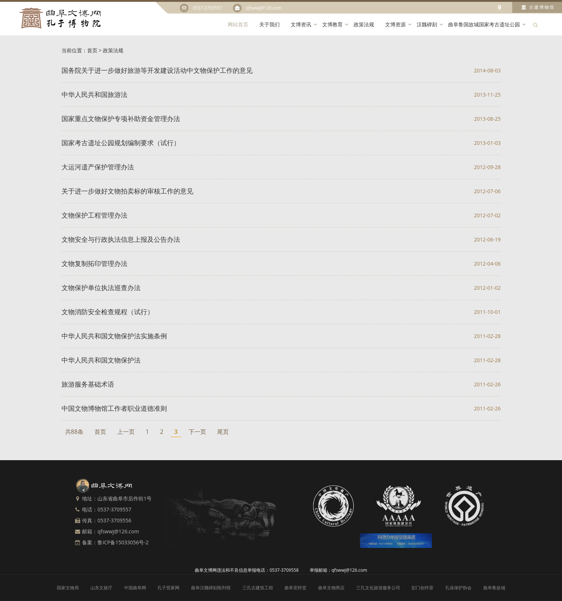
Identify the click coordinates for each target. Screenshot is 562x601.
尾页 (223, 432)
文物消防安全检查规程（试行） (108, 311)
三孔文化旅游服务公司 (378, 588)
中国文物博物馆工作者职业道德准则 (114, 408)
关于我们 (269, 24)
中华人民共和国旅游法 (94, 94)
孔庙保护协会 (458, 588)
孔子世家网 (168, 588)
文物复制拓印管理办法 (94, 263)
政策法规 (364, 24)
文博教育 (332, 24)
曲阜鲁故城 (494, 588)
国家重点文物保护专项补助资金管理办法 (121, 118)
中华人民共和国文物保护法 (101, 360)
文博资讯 (301, 24)
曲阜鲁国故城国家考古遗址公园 (484, 24)
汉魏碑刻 (427, 24)
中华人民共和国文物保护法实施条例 (114, 335)
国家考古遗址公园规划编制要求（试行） (121, 142)
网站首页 (238, 24)
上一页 (126, 432)
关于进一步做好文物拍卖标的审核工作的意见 (127, 191)
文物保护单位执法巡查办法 (101, 287)
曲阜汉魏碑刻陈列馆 (211, 588)
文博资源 (395, 24)
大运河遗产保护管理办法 (98, 166)
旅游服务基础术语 (88, 384)
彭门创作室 (422, 588)
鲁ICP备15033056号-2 (123, 542)
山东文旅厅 (101, 588)
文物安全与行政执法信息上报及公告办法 (121, 239)
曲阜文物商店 (331, 588)
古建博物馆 (538, 7)
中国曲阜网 (135, 588)
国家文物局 (68, 588)
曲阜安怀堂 (295, 588)
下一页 (197, 432)
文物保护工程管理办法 (94, 215)
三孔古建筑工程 (257, 588)
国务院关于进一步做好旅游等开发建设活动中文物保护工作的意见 (157, 70)
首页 (92, 50)
